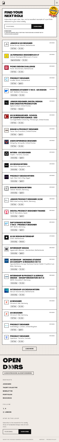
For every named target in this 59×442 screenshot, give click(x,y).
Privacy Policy (51, 439)
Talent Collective (10, 387)
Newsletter (8, 391)
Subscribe (38, 26)
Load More (29, 348)
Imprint (42, 439)
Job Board (7, 384)
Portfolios (7, 394)
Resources (7, 398)
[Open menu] (57, 2)
